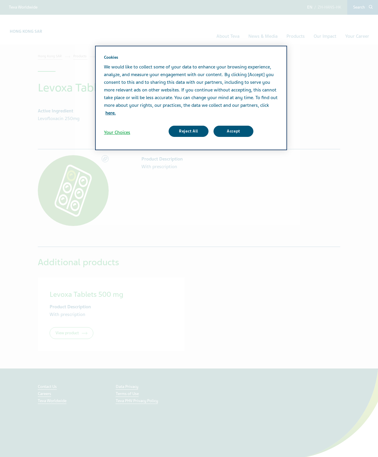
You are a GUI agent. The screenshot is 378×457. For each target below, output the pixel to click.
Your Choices (117, 132)
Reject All (188, 131)
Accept (233, 131)
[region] (191, 98)
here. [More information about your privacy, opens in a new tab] (110, 113)
